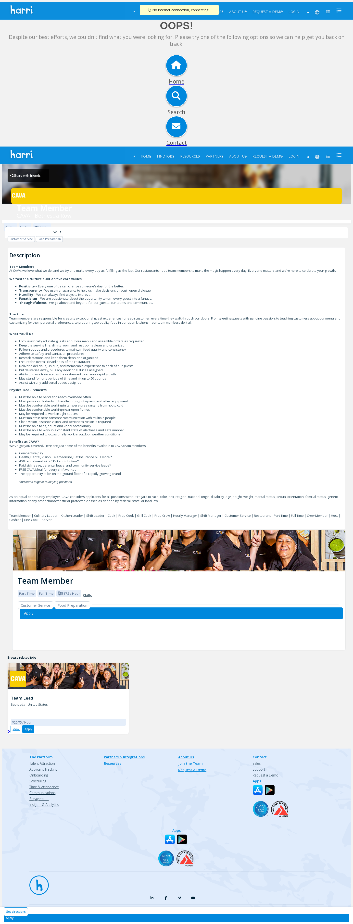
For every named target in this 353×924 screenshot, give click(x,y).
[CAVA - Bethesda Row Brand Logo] (176, 196)
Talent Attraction (42, 763)
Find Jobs (165, 156)
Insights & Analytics (44, 804)
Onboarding (38, 775)
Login (294, 11)
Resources (190, 156)
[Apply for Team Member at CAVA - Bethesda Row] (176, 918)
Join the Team (190, 763)
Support (259, 769)
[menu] (337, 10)
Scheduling (37, 781)
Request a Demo (267, 11)
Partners (214, 156)
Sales (257, 763)
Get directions (16, 912)
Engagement (39, 798)
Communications (42, 792)
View (16, 729)
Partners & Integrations (124, 757)
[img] (179, 550)
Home (146, 156)
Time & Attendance (44, 787)
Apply (28, 729)
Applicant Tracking (43, 769)
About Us (238, 11)
